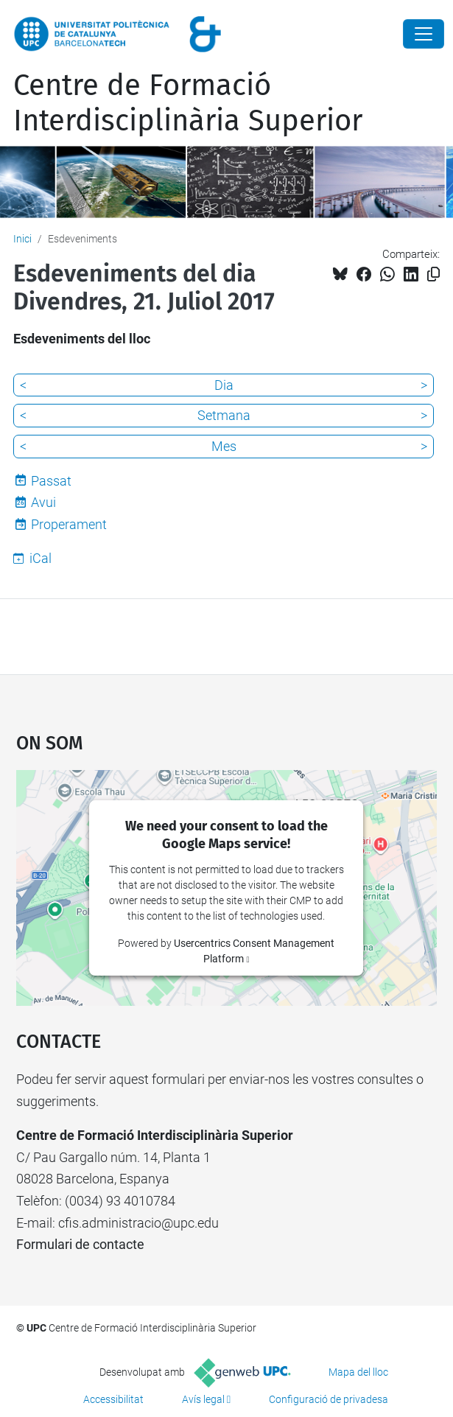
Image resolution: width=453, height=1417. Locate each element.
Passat (51, 481)
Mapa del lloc (358, 1372)
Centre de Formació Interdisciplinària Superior (187, 103)
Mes (223, 446)
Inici (22, 239)
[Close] (423, 34)
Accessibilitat (113, 1399)
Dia (223, 385)
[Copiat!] (433, 274)
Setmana (223, 415)
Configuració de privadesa (328, 1399)
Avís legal (203, 1399)
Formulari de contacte (80, 1244)
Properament (69, 524)
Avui (43, 502)
